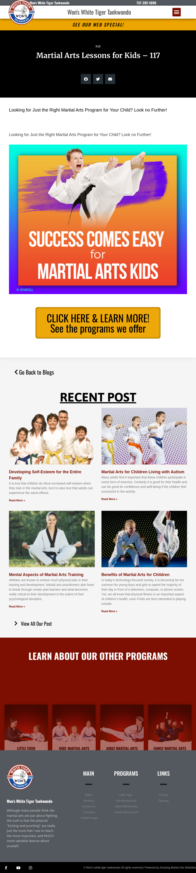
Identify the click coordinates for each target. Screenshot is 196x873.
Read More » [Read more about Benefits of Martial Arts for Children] (109, 611)
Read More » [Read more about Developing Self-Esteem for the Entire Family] (17, 500)
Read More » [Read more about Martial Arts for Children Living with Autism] (109, 499)
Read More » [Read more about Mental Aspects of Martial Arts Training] (17, 606)
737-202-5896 (146, 2)
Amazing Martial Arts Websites (178, 867)
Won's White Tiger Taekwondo (99, 11)
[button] (176, 12)
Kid (98, 46)
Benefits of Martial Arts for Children (135, 574)
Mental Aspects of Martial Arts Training (46, 574)
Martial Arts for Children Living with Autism (143, 472)
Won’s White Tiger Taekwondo (29, 801)
